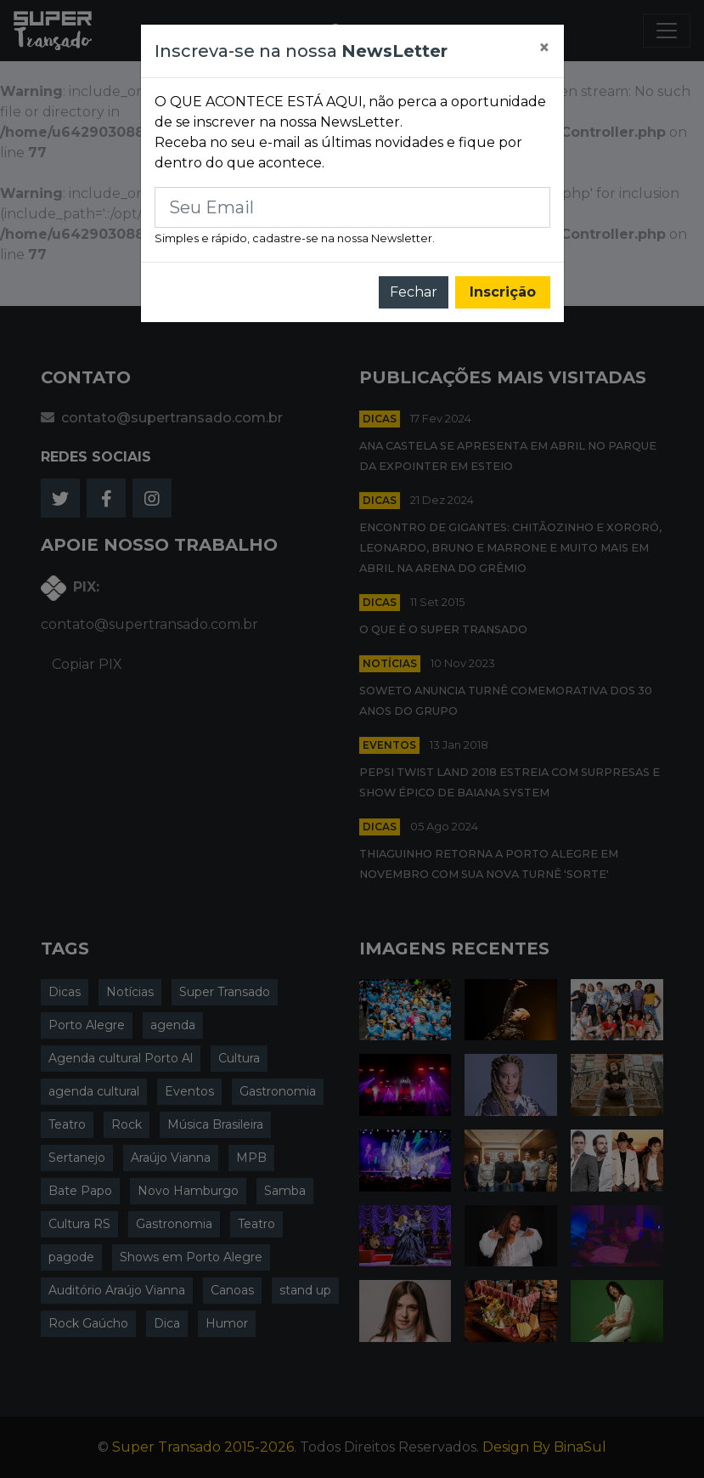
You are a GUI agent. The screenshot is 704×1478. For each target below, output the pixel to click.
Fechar (413, 292)
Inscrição (503, 292)
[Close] (544, 48)
